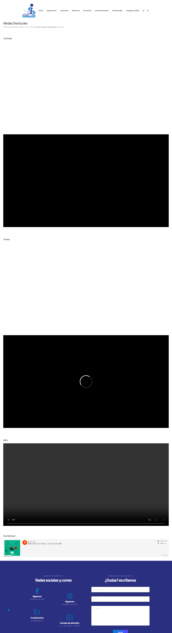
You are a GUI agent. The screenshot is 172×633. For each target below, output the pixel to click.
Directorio (76, 11)
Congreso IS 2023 (132, 11)
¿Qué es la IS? (51, 11)
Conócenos (64, 11)
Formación (87, 11)
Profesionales (117, 11)
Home (41, 11)
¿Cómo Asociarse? (102, 11)
